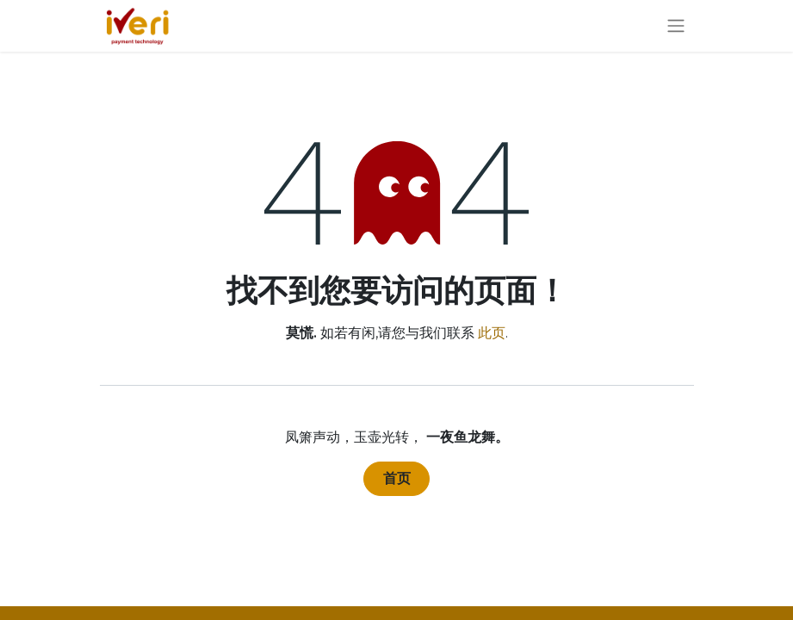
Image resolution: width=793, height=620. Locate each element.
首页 (397, 478)
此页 (491, 333)
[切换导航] (676, 26)
